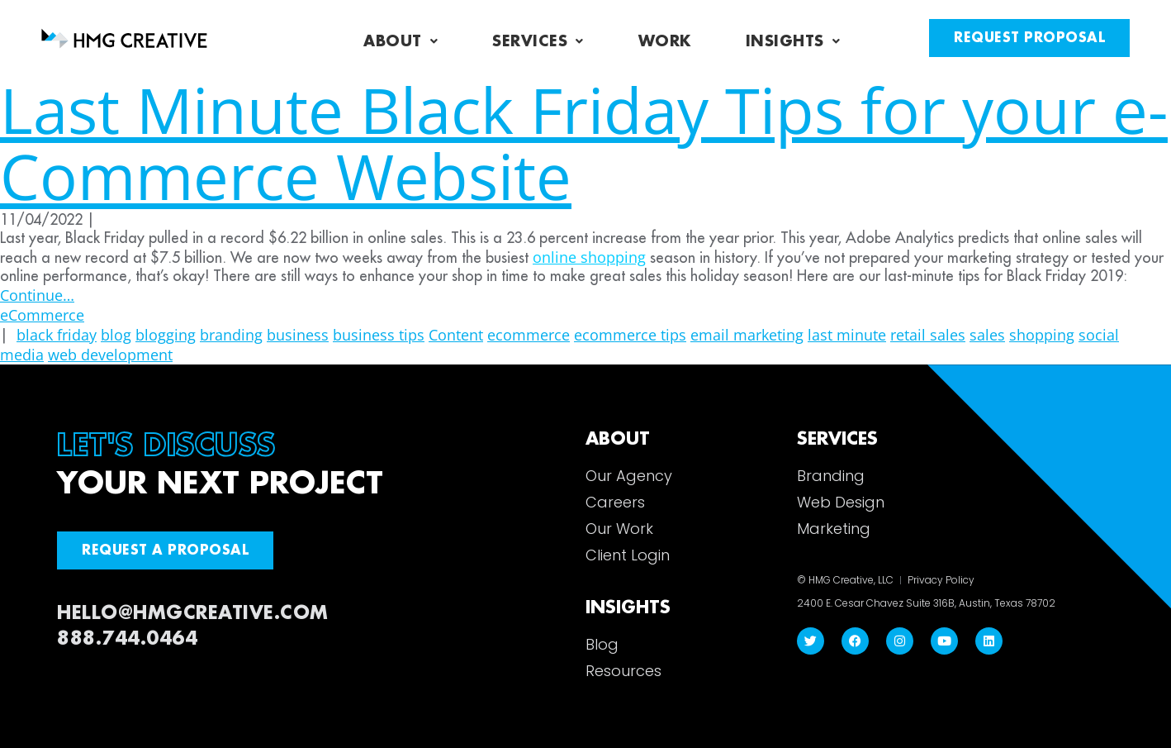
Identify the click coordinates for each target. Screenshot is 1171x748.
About (400, 41)
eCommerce (42, 315)
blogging (165, 335)
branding (231, 335)
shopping (1041, 335)
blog (116, 335)
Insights (793, 41)
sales (987, 335)
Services (538, 41)
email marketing (747, 335)
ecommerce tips (630, 335)
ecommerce (528, 335)
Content (456, 335)
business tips (378, 335)
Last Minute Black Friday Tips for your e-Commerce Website (584, 142)
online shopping (589, 257)
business (298, 335)
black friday (57, 335)
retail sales (927, 335)
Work (664, 41)
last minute (847, 335)
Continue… (37, 295)
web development (110, 354)
